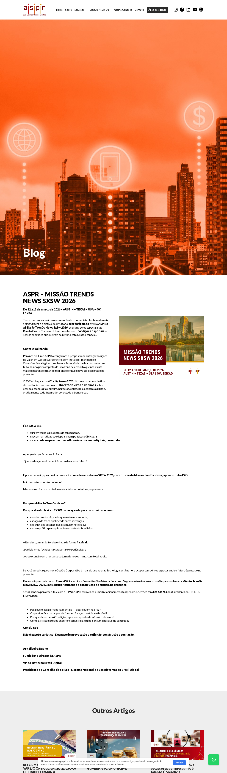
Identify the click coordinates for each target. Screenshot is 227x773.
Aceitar (179, 765)
